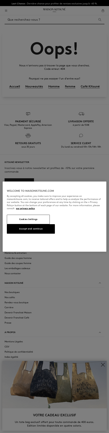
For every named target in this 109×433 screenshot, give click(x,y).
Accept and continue (31, 228)
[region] (54, 217)
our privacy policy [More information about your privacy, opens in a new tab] (25, 208)
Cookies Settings (28, 219)
